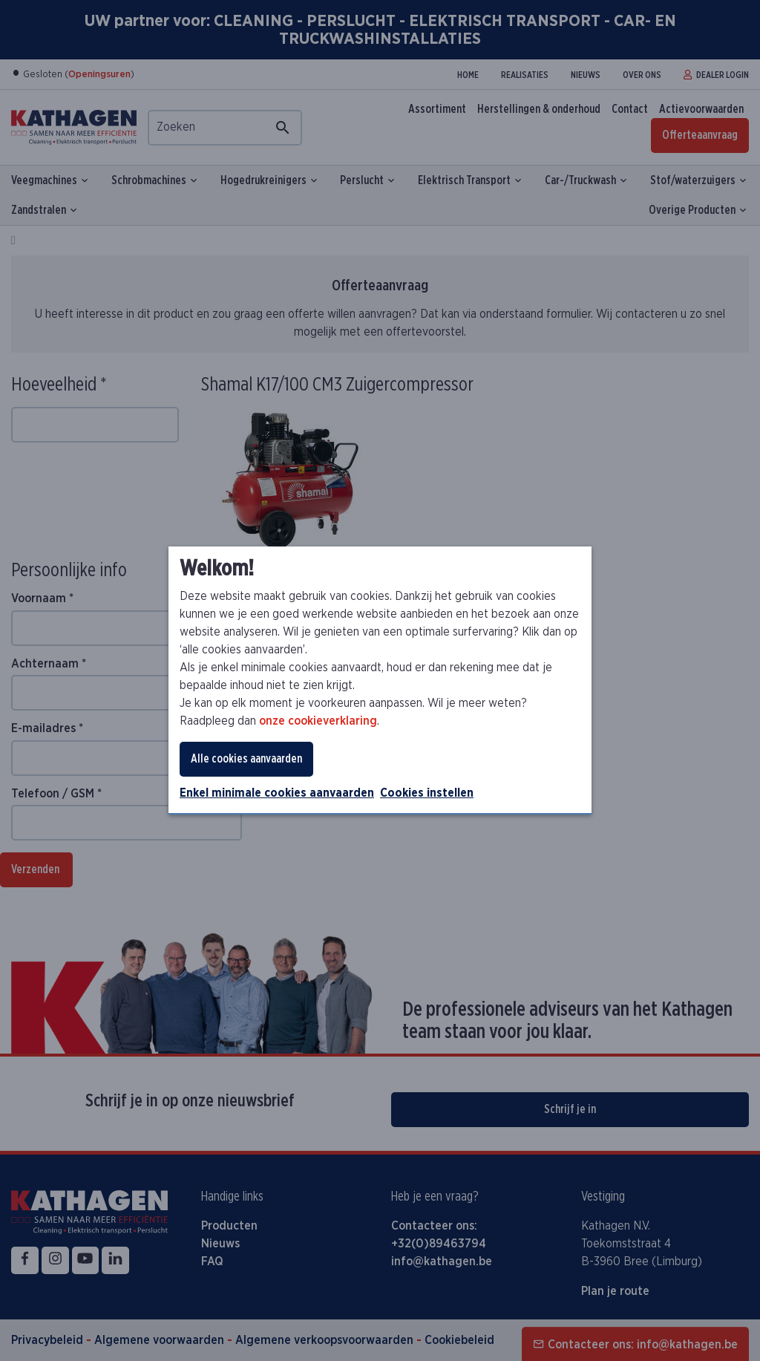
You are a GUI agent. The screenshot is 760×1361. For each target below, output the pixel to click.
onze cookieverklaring (318, 721)
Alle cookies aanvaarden (246, 759)
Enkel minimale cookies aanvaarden (277, 793)
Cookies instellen (427, 793)
